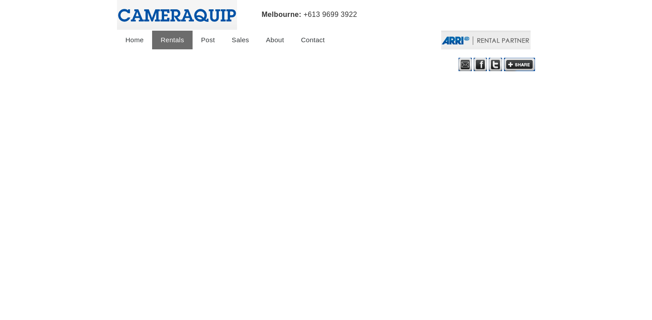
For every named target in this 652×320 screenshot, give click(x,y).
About (275, 40)
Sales (240, 40)
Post (208, 40)
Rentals (172, 40)
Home (134, 40)
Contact (313, 40)
